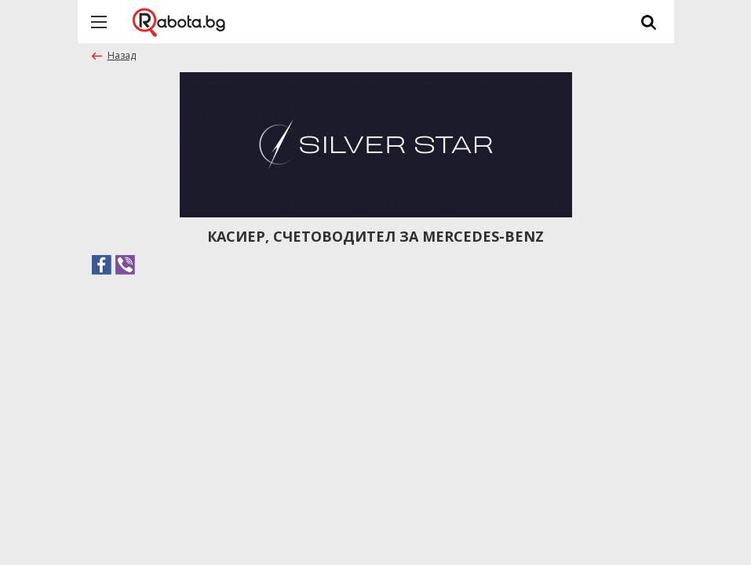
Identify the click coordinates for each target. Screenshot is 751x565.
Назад (122, 55)
